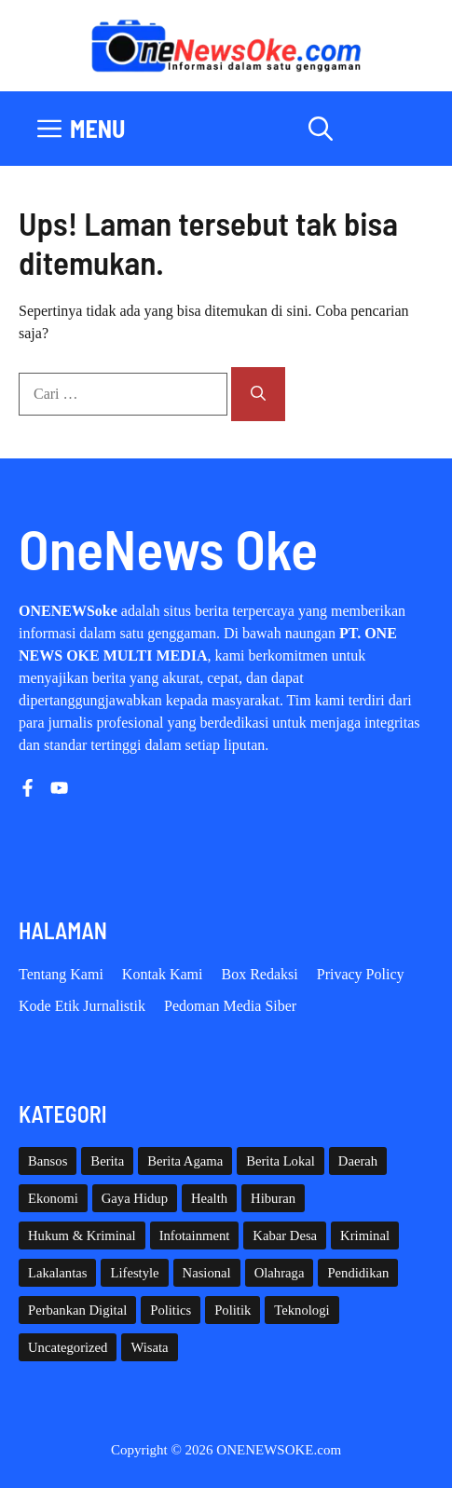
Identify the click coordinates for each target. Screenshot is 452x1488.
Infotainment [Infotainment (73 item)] (194, 1235)
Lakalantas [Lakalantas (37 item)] (57, 1272)
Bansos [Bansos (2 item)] (47, 1161)
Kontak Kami (162, 974)
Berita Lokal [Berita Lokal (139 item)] (280, 1161)
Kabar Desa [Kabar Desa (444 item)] (285, 1235)
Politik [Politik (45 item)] (232, 1310)
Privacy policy (360, 974)
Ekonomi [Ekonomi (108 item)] (53, 1198)
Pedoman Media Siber (230, 1006)
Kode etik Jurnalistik (82, 1006)
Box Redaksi (260, 974)
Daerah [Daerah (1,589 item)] (357, 1161)
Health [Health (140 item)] (209, 1198)
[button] (320, 128)
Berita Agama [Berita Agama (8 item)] (185, 1161)
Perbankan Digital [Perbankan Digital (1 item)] (77, 1310)
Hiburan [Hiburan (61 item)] (273, 1198)
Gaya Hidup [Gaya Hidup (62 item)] (135, 1198)
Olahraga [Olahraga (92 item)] (279, 1272)
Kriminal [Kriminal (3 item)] (365, 1235)
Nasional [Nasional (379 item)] (207, 1272)
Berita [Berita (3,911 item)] (107, 1161)
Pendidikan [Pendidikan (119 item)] (358, 1272)
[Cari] (258, 394)
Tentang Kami (61, 974)
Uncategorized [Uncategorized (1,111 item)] (67, 1347)
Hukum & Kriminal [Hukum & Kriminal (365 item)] (82, 1235)
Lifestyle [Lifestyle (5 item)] (134, 1272)
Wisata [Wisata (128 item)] (149, 1347)
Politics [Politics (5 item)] (170, 1310)
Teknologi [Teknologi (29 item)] (301, 1310)
